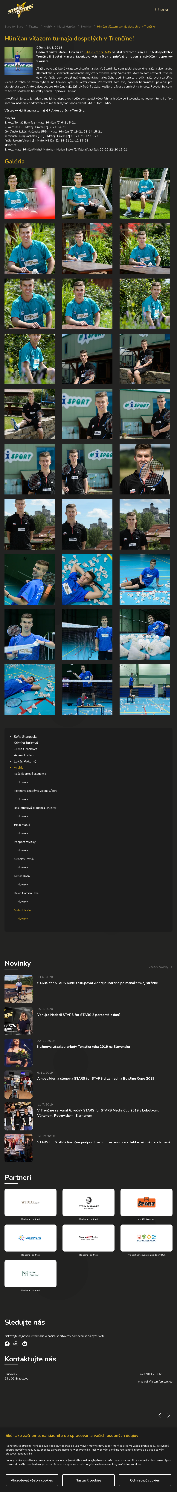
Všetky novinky (158, 967)
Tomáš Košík (22, 876)
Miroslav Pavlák (24, 859)
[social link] (7, 1344)
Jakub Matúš (22, 825)
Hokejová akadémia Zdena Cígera (35, 791)
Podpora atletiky (25, 842)
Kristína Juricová (26, 743)
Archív (48, 27)
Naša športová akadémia (30, 774)
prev (159, 1415)
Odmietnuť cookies (145, 1480)
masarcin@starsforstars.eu (155, 1382)
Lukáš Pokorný (25, 761)
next (168, 1415)
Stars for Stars (13, 27)
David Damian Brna (26, 893)
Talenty (33, 27)
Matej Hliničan (66, 27)
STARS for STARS (98, 52)
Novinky (86, 27)
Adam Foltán (23, 755)
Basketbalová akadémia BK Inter (35, 808)
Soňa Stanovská (25, 736)
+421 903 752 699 (151, 1374)
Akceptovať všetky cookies (32, 1480)
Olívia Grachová (25, 749)
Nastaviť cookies (88, 1480)
